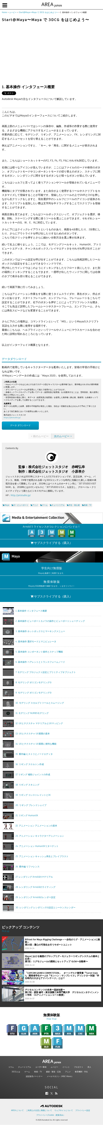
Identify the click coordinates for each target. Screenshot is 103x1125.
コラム (11, 1067)
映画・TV (38, 1071)
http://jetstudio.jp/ (21, 495)
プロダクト (78, 1067)
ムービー (13, 12)
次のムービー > (63, 436)
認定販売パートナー (34, 1076)
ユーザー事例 (40, 1067)
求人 (89, 1067)
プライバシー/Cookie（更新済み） (50, 1115)
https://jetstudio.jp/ (12, 417)
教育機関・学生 (81, 1071)
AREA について (17, 1110)
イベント (66, 1067)
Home (4, 12)
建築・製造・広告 (53, 1071)
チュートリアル (24, 1067)
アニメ (68, 1071)
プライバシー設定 (82, 1110)
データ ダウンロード (20, 425)
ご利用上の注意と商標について (39, 1110)
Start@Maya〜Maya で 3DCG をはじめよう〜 (38, 12)
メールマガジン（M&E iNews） (60, 1076)
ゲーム (27, 1071)
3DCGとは (16, 1071)
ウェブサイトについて (63, 1110)
